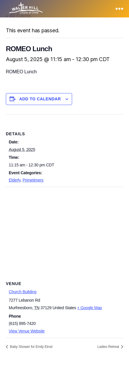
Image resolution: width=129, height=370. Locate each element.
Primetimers (32, 180)
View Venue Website (27, 331)
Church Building (22, 291)
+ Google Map (89, 307)
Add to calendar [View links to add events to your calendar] (40, 99)
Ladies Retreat (108, 347)
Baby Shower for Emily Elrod (31, 347)
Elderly (14, 180)
